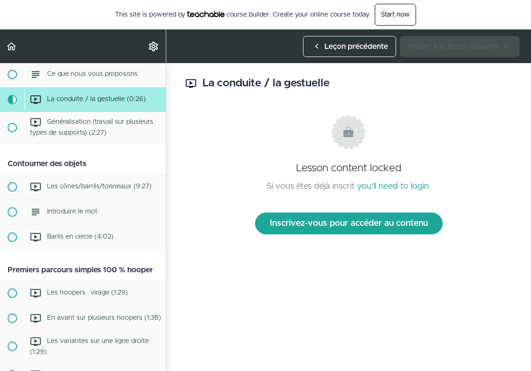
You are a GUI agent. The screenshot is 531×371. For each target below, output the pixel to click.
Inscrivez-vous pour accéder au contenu (349, 223)
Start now (395, 14)
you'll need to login (393, 186)
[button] (12, 46)
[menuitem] (154, 46)
